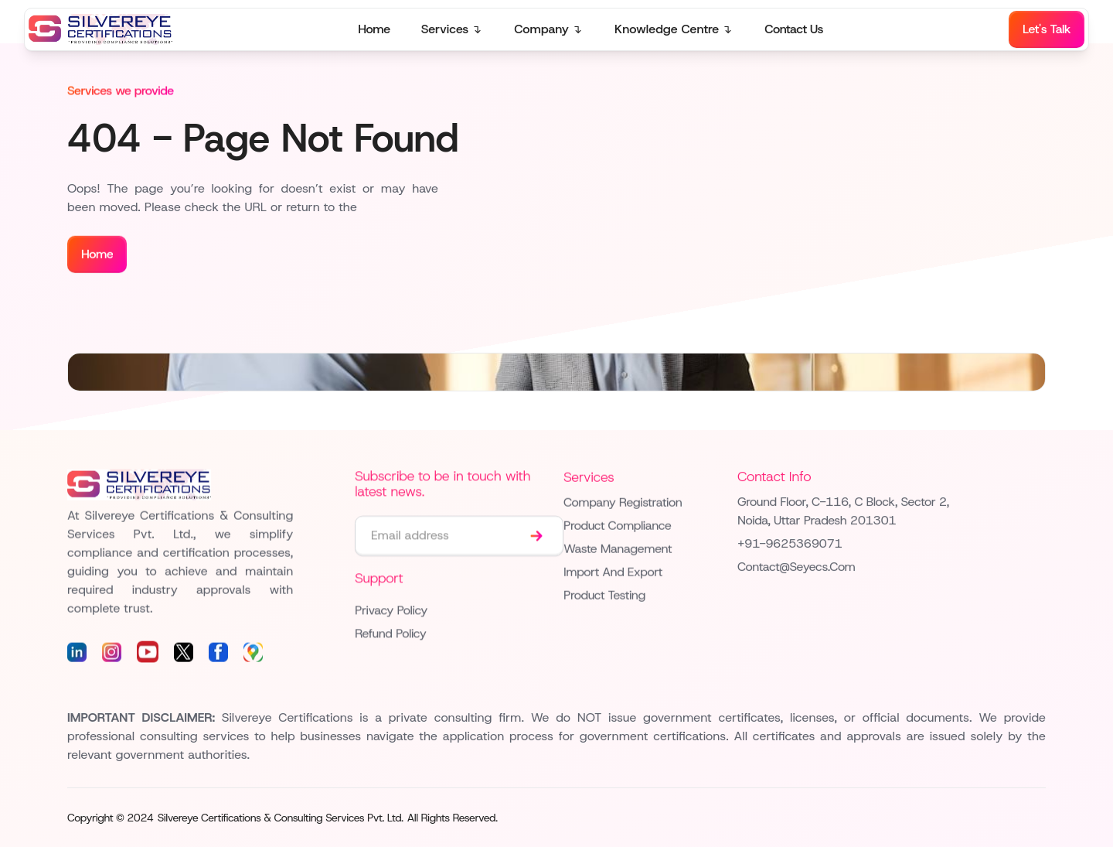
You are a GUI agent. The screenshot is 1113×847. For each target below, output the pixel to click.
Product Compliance (617, 526)
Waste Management (617, 549)
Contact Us (793, 29)
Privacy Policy (391, 611)
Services (445, 29)
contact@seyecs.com (796, 568)
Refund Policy (390, 635)
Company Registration (622, 503)
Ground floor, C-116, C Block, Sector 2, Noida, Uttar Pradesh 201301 (843, 512)
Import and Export (612, 573)
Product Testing (604, 596)
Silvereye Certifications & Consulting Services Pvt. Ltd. (280, 818)
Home (374, 29)
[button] (452, 29)
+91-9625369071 (789, 545)
